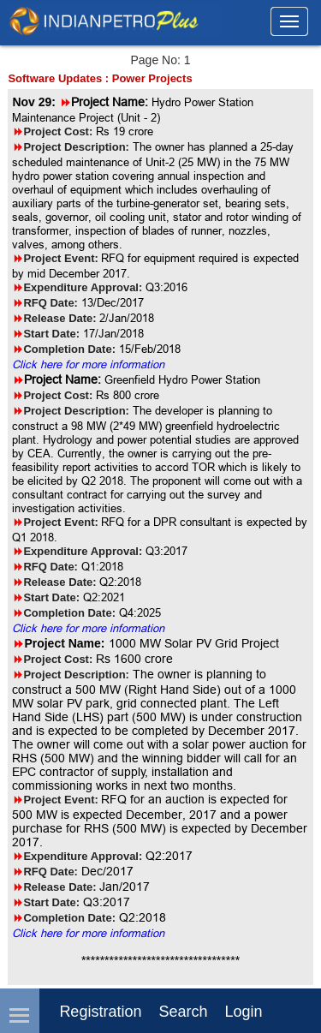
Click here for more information (88, 364)
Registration (100, 1011)
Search (182, 1011)
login (243, 1011)
